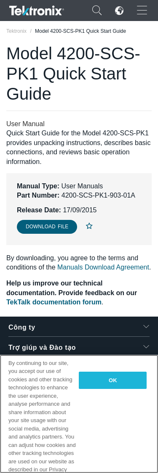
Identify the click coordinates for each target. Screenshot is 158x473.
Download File (47, 227)
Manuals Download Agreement (103, 267)
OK (113, 380)
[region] (79, 414)
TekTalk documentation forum (54, 302)
